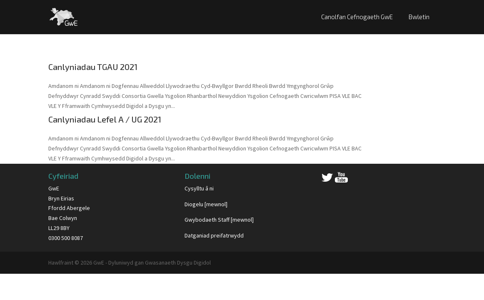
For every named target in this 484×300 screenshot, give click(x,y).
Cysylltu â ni (199, 188)
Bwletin (419, 16)
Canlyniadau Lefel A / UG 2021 (104, 119)
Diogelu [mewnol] (206, 204)
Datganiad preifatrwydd (214, 235)
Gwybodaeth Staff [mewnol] (219, 219)
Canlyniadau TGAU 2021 (92, 67)
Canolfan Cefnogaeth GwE (357, 16)
